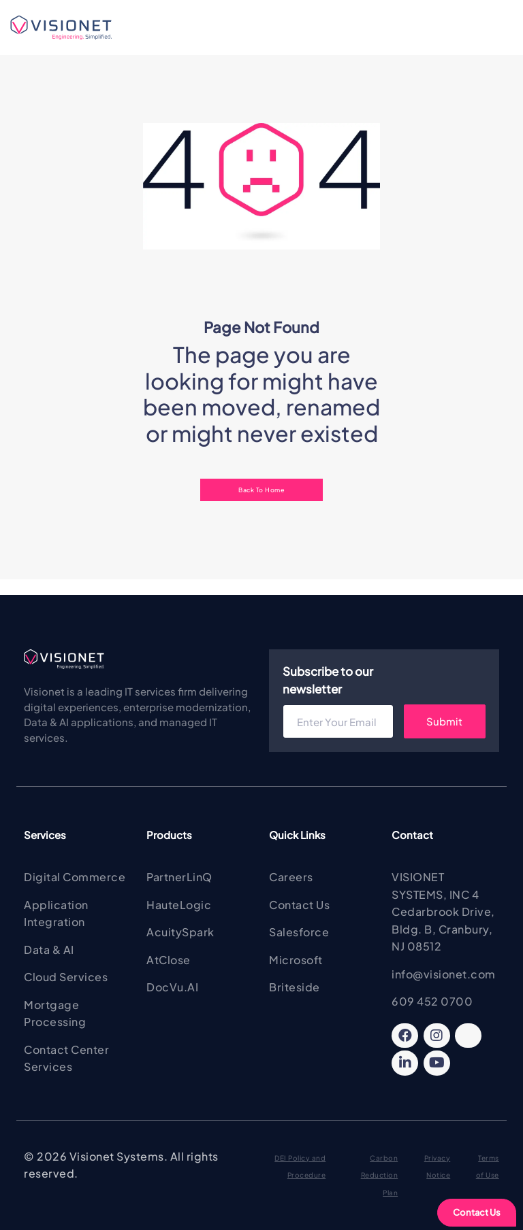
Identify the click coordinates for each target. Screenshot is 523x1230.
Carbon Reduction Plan (379, 1175)
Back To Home (261, 489)
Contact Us (477, 1212)
